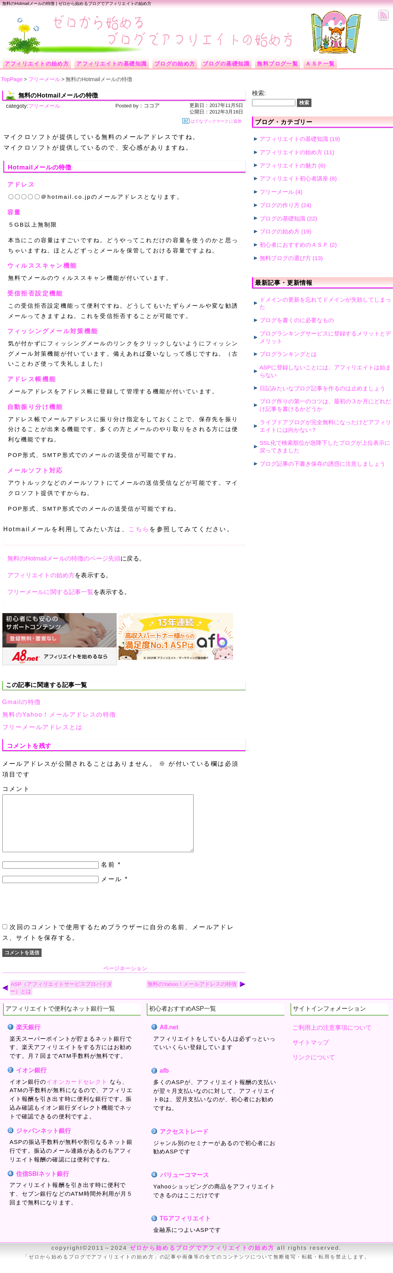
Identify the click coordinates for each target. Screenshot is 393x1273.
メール (111, 890)
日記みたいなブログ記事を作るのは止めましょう (322, 388)
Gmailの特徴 (22, 702)
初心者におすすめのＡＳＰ (294, 244)
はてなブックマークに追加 (212, 121)
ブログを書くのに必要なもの (297, 320)
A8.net (169, 1038)
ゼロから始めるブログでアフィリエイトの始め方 (202, 1259)
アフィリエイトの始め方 (41, 575)
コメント (16, 789)
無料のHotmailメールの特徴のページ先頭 (64, 558)
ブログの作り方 (280, 205)
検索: (259, 93)
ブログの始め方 (280, 231)
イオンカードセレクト (76, 1093)
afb (164, 1082)
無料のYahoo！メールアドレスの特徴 (59, 714)
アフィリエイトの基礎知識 (294, 139)
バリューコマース (184, 1186)
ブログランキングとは (288, 354)
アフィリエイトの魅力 (288, 165)
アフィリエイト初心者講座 (294, 178)
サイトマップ (310, 1054)
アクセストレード (184, 1143)
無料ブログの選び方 (285, 258)
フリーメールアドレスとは (42, 727)
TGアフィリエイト (185, 1230)
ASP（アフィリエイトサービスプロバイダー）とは (61, 999)
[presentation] (60, 915)
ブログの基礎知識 (282, 218)
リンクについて (313, 1068)
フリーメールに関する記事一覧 (50, 592)
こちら (138, 529)
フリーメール (44, 106)
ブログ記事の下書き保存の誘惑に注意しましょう (322, 463)
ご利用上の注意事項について (332, 1039)
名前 (108, 876)
